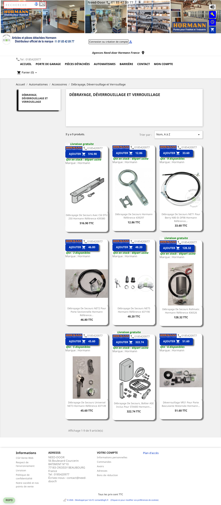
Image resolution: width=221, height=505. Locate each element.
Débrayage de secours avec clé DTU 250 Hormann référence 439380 (87, 216)
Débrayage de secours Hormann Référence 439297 (134, 216)
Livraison (21, 470)
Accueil (26, 64)
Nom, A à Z (178, 134)
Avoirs (100, 466)
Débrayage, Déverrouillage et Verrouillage (35, 98)
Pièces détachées (77, 64)
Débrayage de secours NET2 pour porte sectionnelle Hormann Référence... (86, 312)
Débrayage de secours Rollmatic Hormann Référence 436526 (180, 311)
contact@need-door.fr (67, 479)
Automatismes (105, 64)
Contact (143, 64)
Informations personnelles (112, 457)
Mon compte (163, 64)
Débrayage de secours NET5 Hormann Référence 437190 (134, 310)
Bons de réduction (107, 475)
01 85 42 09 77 (122, 2)
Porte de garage (48, 64)
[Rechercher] (25, 5)
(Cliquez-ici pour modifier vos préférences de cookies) (133, 500)
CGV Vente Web (24, 457)
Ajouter (83, 154)
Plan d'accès (151, 453)
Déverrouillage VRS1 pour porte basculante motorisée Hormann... (181, 404)
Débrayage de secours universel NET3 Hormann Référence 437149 (86, 404)
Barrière (126, 64)
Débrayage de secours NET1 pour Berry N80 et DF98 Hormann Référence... (181, 218)
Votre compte (107, 453)
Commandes (104, 461)
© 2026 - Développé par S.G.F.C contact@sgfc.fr (86, 500)
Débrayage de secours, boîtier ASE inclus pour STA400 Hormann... (134, 405)
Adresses (102, 470)
